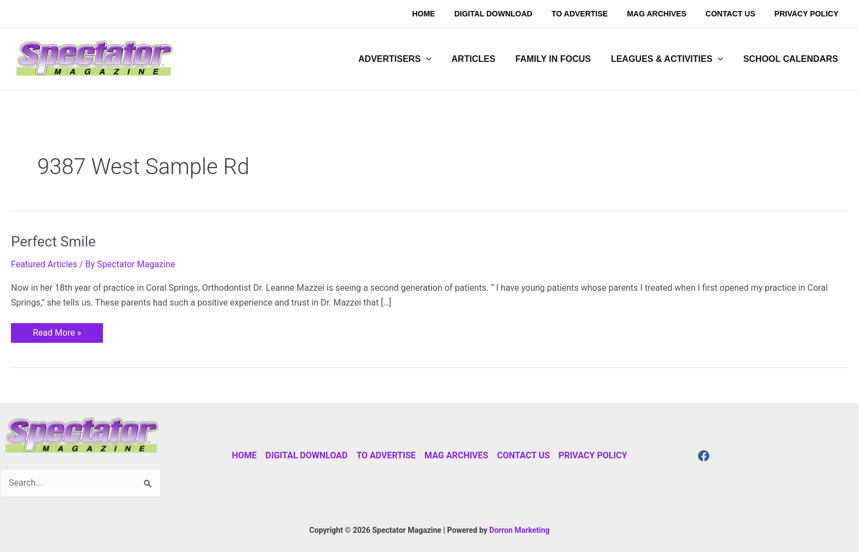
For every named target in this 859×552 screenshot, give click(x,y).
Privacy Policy (593, 455)
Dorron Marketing (519, 530)
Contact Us (523, 455)
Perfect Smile (53, 241)
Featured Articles (44, 264)
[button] (406, 59)
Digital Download (307, 455)
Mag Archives (456, 455)
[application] (437, 59)
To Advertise (385, 455)
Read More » (56, 330)
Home (244, 455)
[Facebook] (703, 456)
